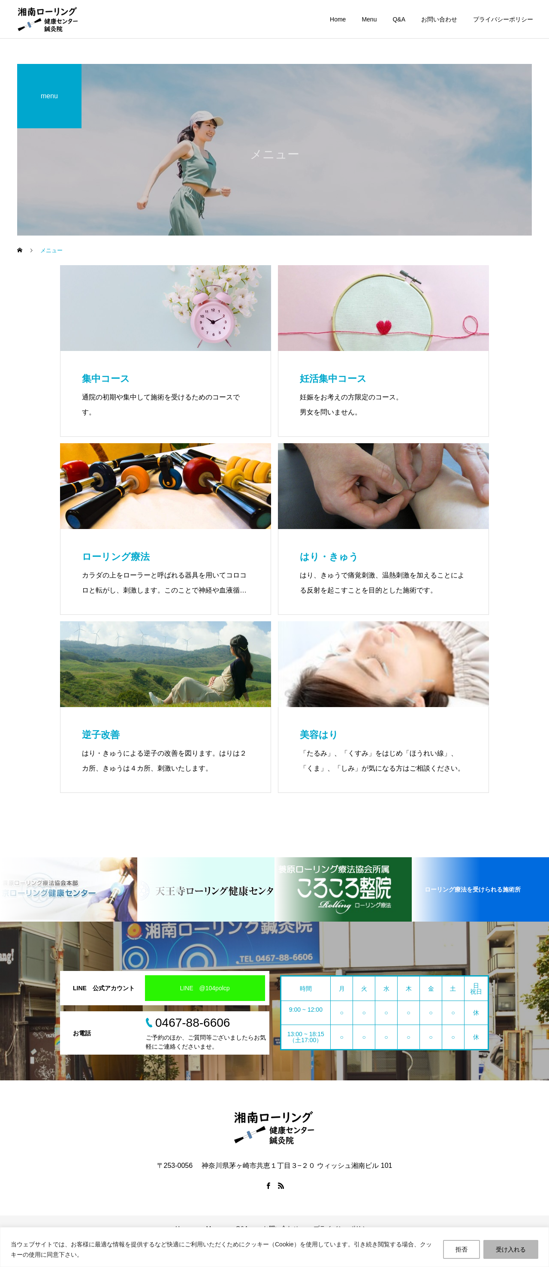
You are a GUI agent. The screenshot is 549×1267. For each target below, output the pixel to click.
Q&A (398, 19)
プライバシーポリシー (503, 19)
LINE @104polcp (204, 988)
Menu (369, 19)
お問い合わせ (439, 19)
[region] (274, 1247)
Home (338, 19)
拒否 (461, 1249)
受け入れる (511, 1249)
